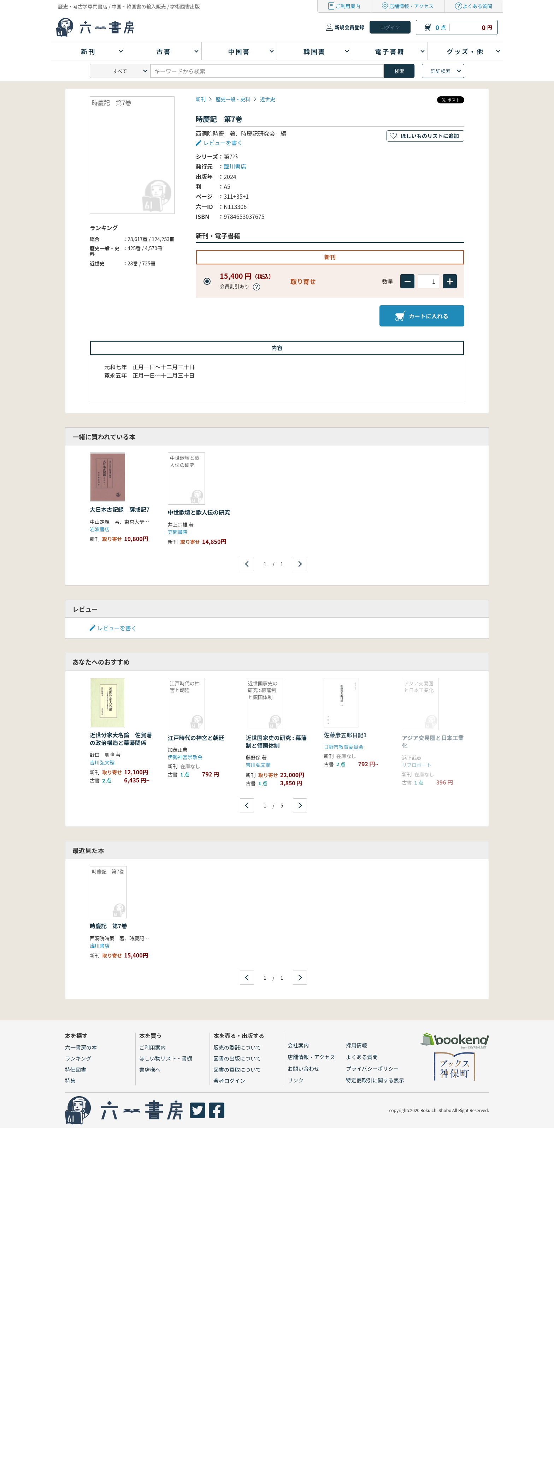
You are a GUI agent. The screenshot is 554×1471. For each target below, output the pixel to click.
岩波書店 (100, 529)
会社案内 (298, 1045)
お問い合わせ (303, 1068)
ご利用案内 (348, 6)
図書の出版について (237, 1058)
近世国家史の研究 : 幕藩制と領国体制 (276, 741)
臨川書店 (235, 166)
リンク (295, 1080)
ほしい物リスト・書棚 (165, 1058)
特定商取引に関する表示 (375, 1080)
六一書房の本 (81, 1047)
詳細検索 (440, 70)
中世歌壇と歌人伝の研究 (199, 512)
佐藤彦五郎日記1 (345, 735)
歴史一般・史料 (233, 99)
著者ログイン (229, 1080)
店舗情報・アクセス (411, 6)
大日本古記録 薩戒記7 (122, 509)
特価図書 (75, 1069)
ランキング (78, 1058)
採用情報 (356, 1045)
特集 (70, 1080)
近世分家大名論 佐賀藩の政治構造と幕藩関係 (121, 739)
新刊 (201, 99)
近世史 (267, 99)
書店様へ (149, 1069)
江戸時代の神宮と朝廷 (196, 737)
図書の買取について (237, 1069)
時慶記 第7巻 (108, 925)
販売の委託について (237, 1047)
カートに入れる (421, 316)
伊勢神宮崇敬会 (185, 757)
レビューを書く (223, 142)
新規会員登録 (349, 27)
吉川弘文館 (102, 762)
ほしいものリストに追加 (430, 135)
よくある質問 (477, 6)
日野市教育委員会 (343, 746)
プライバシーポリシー (372, 1068)
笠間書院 (178, 531)
